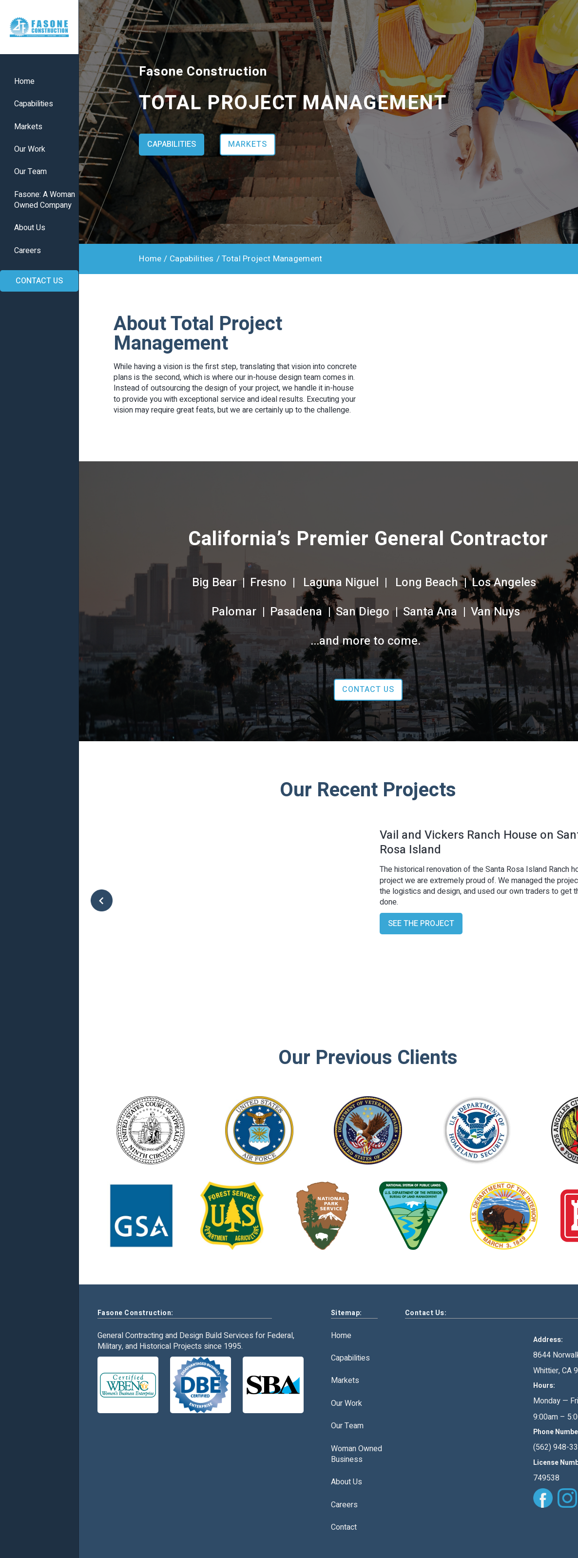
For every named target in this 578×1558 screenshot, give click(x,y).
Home (24, 81)
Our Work (29, 149)
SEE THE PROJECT (421, 923)
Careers (27, 250)
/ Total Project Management (269, 259)
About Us (29, 228)
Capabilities (33, 104)
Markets (28, 127)
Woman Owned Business (356, 1454)
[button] (110, 901)
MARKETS (247, 144)
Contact (344, 1527)
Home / (153, 259)
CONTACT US (39, 281)
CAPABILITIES (171, 144)
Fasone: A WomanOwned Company (44, 200)
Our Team (30, 171)
